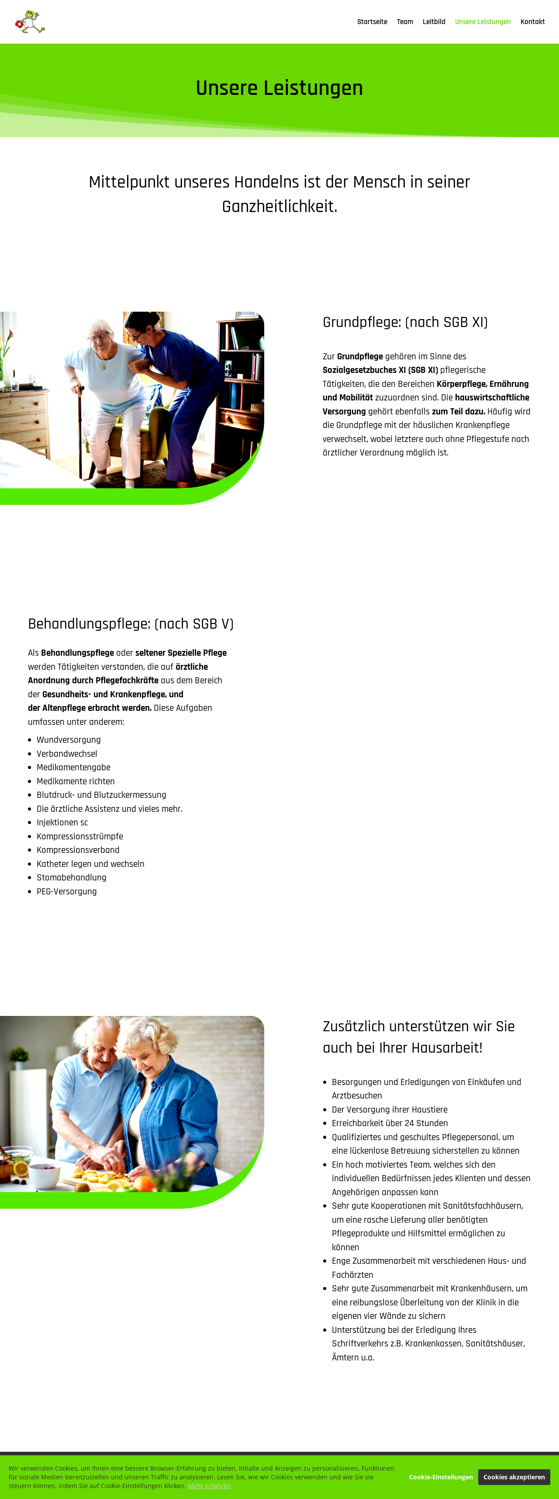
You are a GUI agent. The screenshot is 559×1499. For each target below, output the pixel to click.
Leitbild (434, 23)
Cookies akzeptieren (514, 1478)
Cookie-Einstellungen (441, 1478)
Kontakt (533, 23)
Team (405, 23)
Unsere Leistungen (483, 23)
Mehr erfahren (209, 1487)
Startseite (372, 23)
